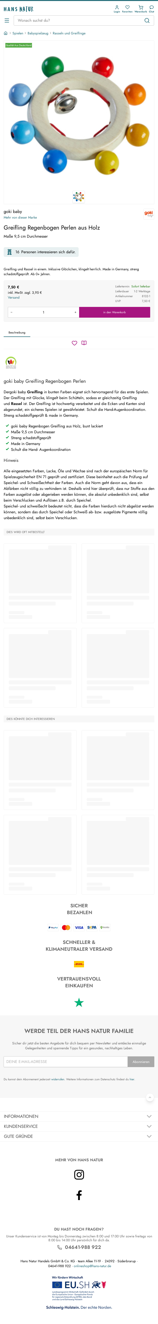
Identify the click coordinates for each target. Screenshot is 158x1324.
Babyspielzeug (38, 33)
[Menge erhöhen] (75, 312)
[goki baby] (148, 214)
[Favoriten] (127, 9)
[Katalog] (84, 343)
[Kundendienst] (151, 9)
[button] (117, 9)
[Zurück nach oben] (150, 1097)
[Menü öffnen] (7, 20)
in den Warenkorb (114, 312)
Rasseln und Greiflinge (69, 33)
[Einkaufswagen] (141, 9)
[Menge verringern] (11, 312)
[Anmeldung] (117, 9)
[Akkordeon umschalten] (79, 1116)
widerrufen (57, 1079)
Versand (14, 297)
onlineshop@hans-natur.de (92, 1265)
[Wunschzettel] (74, 343)
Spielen (17, 33)
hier (132, 1079)
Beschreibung (17, 332)
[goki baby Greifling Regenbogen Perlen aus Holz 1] (79, 116)
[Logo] (18, 9)
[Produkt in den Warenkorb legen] (43, 312)
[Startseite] (6, 33)
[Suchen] (147, 20)
